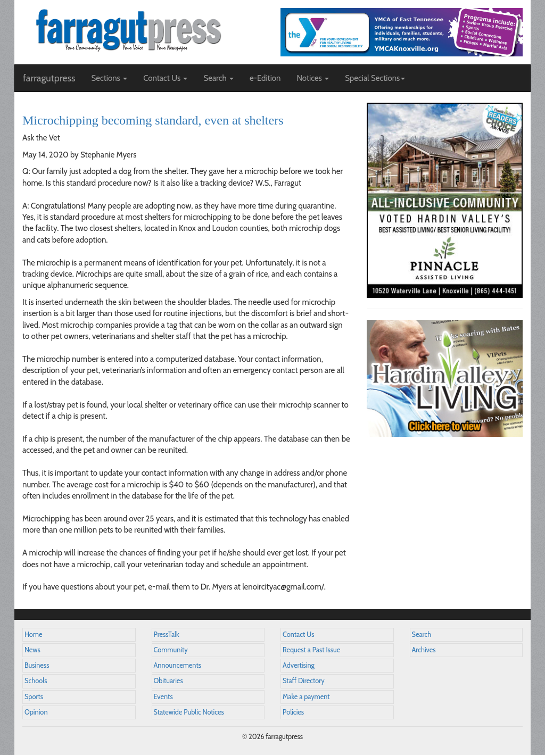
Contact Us (298, 634)
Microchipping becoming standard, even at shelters (153, 120)
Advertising (299, 665)
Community (171, 650)
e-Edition (265, 78)
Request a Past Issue (311, 650)
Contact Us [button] (165, 78)
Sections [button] (109, 78)
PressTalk (166, 634)
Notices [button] (312, 78)
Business (36, 665)
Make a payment (306, 697)
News (32, 650)
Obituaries (168, 681)
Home (33, 634)
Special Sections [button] (375, 78)
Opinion (36, 712)
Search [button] (218, 78)
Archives (424, 650)
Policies (293, 712)
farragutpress (49, 78)
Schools (35, 681)
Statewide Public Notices (189, 712)
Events (163, 697)
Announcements (177, 665)
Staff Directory (304, 681)
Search (422, 634)
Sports (33, 697)
